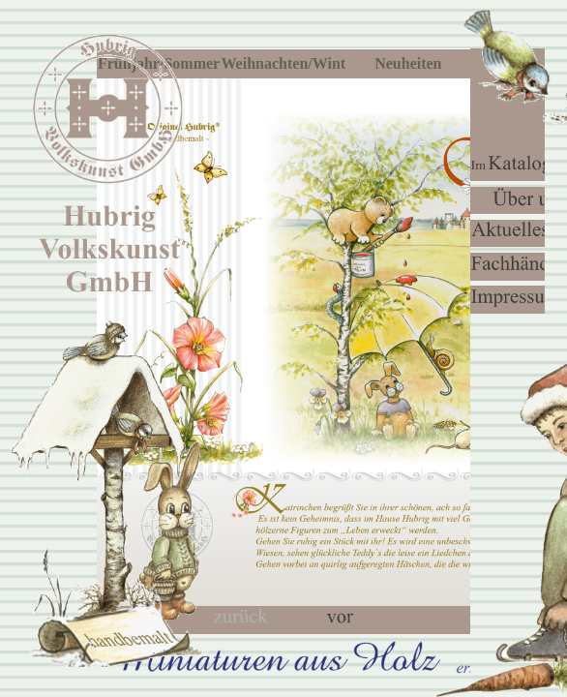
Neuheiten (407, 63)
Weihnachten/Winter (284, 63)
